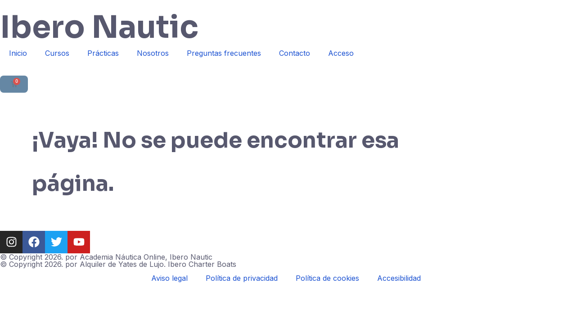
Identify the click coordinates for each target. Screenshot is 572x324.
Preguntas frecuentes (224, 53)
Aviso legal (169, 278)
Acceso (341, 53)
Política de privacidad (242, 278)
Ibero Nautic (99, 27)
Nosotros (153, 53)
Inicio (18, 53)
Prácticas (103, 53)
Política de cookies (327, 278)
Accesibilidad (399, 278)
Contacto (294, 53)
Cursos (57, 53)
